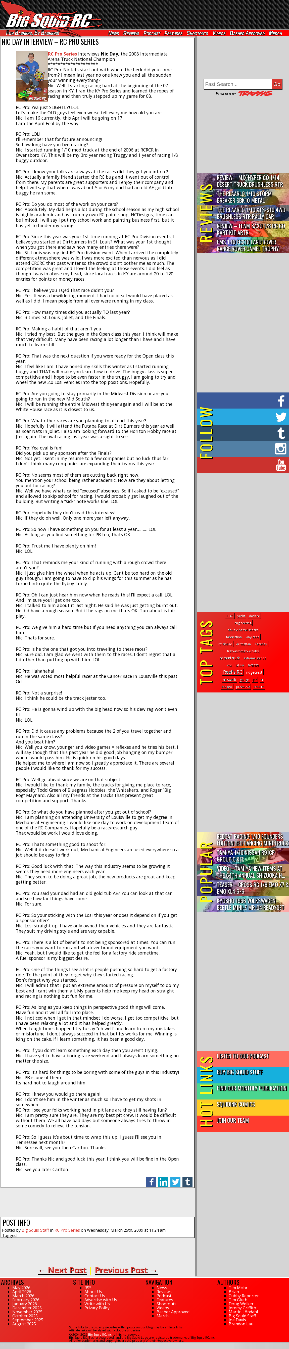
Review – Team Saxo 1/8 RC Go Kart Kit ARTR (251, 228)
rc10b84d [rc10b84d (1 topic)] (225, 644)
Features (173, 33)
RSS (87, 1287)
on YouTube (247, 465)
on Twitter (249, 417)
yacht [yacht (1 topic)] (241, 616)
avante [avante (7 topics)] (253, 665)
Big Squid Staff (35, 1230)
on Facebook (244, 400)
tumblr (187, 1179)
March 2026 (23, 1295)
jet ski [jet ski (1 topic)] (240, 665)
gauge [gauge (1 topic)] (244, 680)
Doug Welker (241, 1304)
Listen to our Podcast (243, 1056)
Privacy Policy (97, 1308)
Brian (234, 1291)
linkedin (163, 1179)
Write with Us (97, 1304)
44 (2, 1344)
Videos (218, 33)
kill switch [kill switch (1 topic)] (229, 680)
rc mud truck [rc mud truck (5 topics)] (230, 658)
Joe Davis (237, 1320)
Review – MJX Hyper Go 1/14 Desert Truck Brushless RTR (250, 180)
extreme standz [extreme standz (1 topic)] (255, 658)
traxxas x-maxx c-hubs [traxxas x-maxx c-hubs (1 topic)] (243, 651)
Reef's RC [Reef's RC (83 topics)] (232, 672)
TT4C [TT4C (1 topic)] (229, 616)
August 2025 (24, 1324)
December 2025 (27, 1308)
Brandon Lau (241, 1324)
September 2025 (27, 1320)
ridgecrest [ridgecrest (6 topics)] (254, 672)
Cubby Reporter (244, 1295)
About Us (93, 1291)
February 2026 (25, 1300)
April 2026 (21, 1291)
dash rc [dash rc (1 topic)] (254, 616)
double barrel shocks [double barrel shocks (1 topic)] (243, 630)
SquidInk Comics (236, 1104)
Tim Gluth (238, 1300)
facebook (151, 1179)
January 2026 (24, 1304)
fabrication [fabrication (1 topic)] (234, 637)
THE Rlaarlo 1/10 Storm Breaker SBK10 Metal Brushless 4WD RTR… (244, 197)
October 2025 (25, 1316)
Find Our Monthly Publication (251, 1088)
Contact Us (94, 1295)
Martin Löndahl (243, 1312)
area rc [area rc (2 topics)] (259, 686)
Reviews (131, 33)
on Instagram (242, 449)
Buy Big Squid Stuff (240, 1072)
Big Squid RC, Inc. (100, 1334)
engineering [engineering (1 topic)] (242, 623)
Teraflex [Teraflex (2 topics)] (261, 644)
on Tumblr (250, 433)
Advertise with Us (100, 1300)
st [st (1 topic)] (262, 680)
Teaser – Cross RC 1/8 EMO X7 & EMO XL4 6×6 (253, 887)
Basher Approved (247, 33)
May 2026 (21, 1287)
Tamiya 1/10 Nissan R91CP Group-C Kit (246, 855)
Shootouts (197, 33)
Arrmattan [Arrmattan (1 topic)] (243, 644)
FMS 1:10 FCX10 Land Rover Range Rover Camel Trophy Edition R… (248, 245)
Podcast (151, 33)
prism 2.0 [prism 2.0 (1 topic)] (243, 687)
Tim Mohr (238, 1287)
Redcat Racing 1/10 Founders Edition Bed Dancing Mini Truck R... (252, 840)
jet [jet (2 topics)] (255, 679)
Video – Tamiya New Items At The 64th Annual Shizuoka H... (251, 871)
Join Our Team (233, 1120)
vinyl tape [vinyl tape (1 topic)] (252, 637)
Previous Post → (126, 1270)
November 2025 (27, 1312)
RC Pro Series (67, 1230)
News (113, 33)
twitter (175, 1179)
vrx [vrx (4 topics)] (229, 665)
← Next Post (62, 1270)
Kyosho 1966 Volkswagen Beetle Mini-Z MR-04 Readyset (250, 903)
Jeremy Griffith (242, 1308)
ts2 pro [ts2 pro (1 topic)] (227, 687)
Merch (275, 33)
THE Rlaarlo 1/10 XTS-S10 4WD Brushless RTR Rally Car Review (251, 213)
